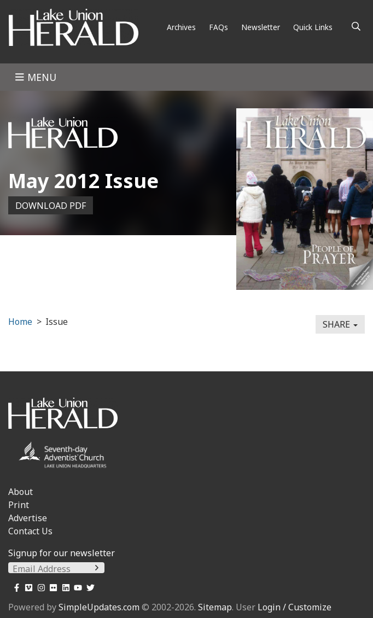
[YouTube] (76, 588)
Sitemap (215, 607)
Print (18, 505)
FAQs (218, 27)
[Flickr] (51, 588)
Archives (181, 27)
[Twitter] (88, 588)
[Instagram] (39, 588)
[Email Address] (56, 568)
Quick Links (313, 27)
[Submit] (96, 567)
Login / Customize (294, 607)
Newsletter (260, 27)
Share (340, 324)
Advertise (27, 518)
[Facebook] (14, 588)
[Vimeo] (27, 588)
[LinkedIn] (63, 588)
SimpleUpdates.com (99, 607)
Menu (35, 77)
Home (20, 322)
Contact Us (30, 531)
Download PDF (50, 206)
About (20, 492)
